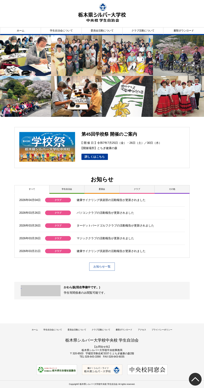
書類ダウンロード (184, 30)
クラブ (137, 189)
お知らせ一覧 (102, 266)
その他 (172, 189)
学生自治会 (67, 189)
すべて (32, 189)
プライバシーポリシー (162, 329)
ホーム (20, 30)
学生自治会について (61, 30)
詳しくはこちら (95, 156)
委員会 (102, 189)
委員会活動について (102, 30)
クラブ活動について (142, 30)
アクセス (142, 329)
